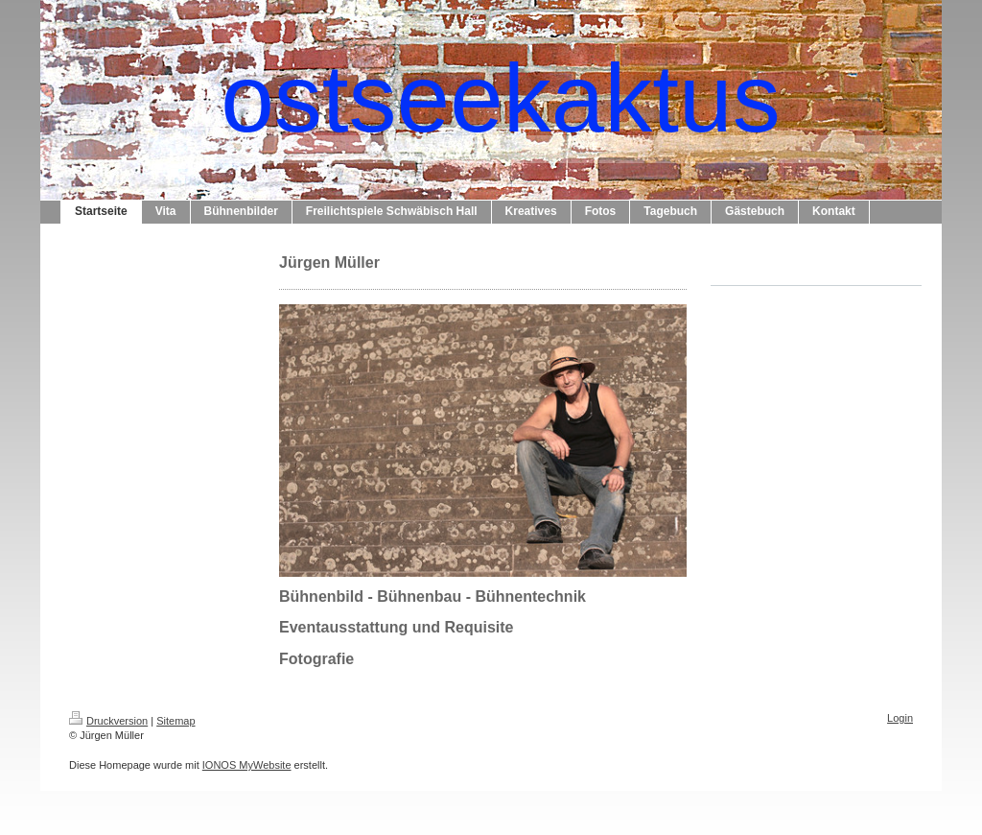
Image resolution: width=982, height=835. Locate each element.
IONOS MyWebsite (247, 765)
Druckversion (108, 721)
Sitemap (175, 721)
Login (900, 718)
